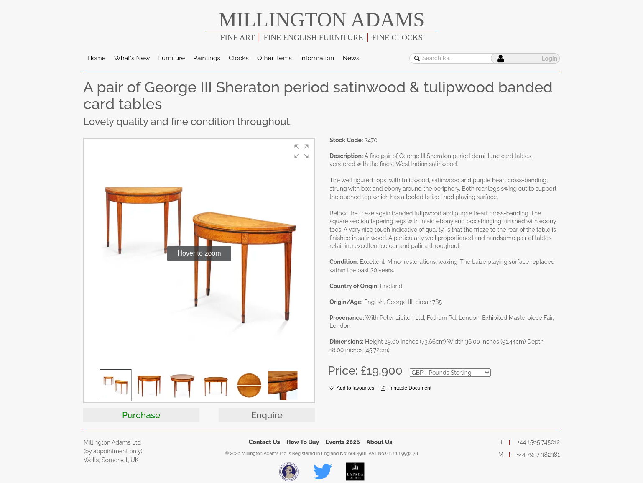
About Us (379, 442)
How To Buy (302, 442)
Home (96, 58)
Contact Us (264, 442)
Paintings (206, 58)
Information (317, 58)
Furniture (171, 58)
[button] (301, 151)
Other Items (274, 58)
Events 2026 (343, 442)
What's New (132, 58)
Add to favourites (351, 388)
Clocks (239, 58)
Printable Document (406, 388)
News (350, 58)
